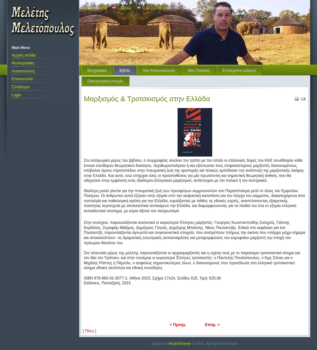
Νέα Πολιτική (199, 70)
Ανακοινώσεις (23, 71)
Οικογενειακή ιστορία (105, 81)
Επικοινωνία (22, 79)
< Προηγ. (178, 325)
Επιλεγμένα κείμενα (239, 70)
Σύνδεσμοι (21, 87)
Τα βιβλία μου (157, 8)
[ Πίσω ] (89, 331)
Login (16, 95)
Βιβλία (126, 8)
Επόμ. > (212, 325)
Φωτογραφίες (23, 63)
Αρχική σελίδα (24, 55)
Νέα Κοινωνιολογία (159, 70)
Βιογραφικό (97, 70)
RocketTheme (180, 343)
